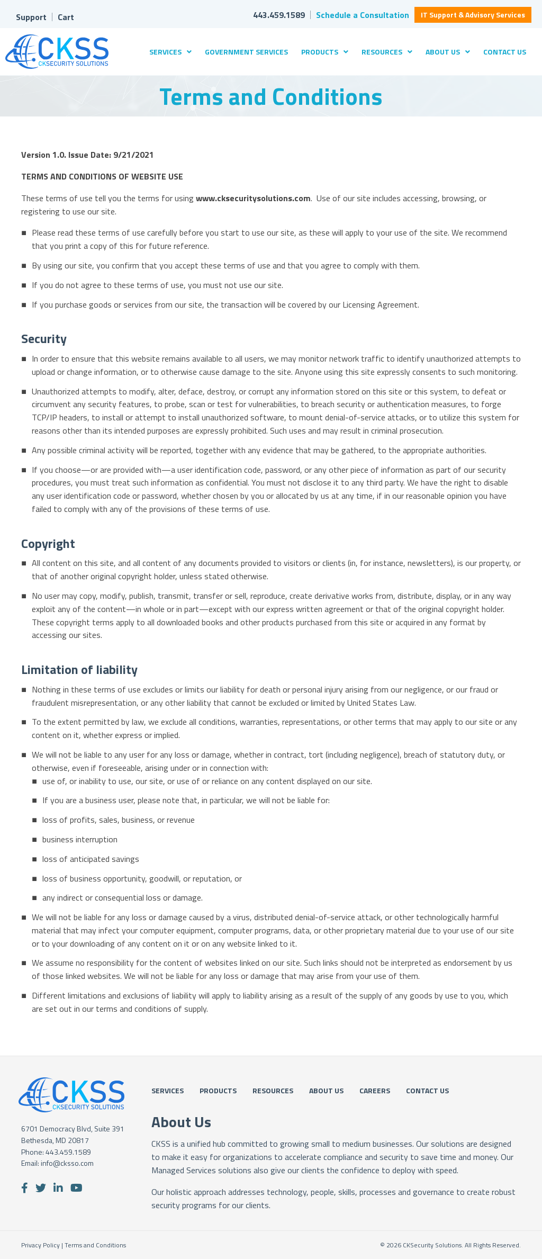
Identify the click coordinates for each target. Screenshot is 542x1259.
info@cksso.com (67, 1162)
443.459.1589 (279, 15)
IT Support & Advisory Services (473, 14)
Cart (66, 17)
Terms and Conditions (95, 1245)
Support (31, 17)
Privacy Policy (40, 1245)
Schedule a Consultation (362, 15)
